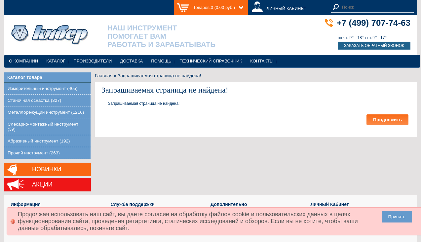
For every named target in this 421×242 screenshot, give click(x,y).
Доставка (131, 61)
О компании (23, 61)
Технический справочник (210, 61)
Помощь (161, 61)
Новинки (46, 169)
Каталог (55, 61)
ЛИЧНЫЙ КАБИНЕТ (286, 8)
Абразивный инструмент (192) (39, 141)
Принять (396, 216)
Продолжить (387, 119)
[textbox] (376, 7)
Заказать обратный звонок (374, 45)
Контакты (261, 61)
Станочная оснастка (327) (34, 100)
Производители (93, 61)
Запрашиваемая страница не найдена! (159, 75)
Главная (103, 75)
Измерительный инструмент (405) (43, 88)
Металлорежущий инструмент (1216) (46, 112)
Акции (42, 184)
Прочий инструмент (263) (34, 152)
